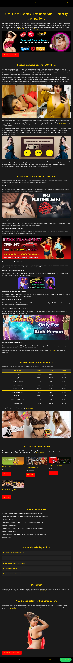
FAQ (67, 2)
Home (6, 2)
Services (20, 2)
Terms (41, 5)
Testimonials (33, 5)
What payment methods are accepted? (15, 563)
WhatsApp (36, 29)
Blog (40, 2)
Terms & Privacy (30, 660)
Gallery (34, 2)
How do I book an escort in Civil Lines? (15, 552)
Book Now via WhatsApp (10, 55)
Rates (27, 2)
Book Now (7, 474)
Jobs (61, 2)
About (13, 2)
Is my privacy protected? (11, 568)
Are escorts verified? (10, 558)
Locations (47, 2)
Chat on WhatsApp (65, 659)
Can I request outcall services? (13, 573)
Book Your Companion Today (12, 652)
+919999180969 (21, 29)
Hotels (54, 2)
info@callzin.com (49, 660)
